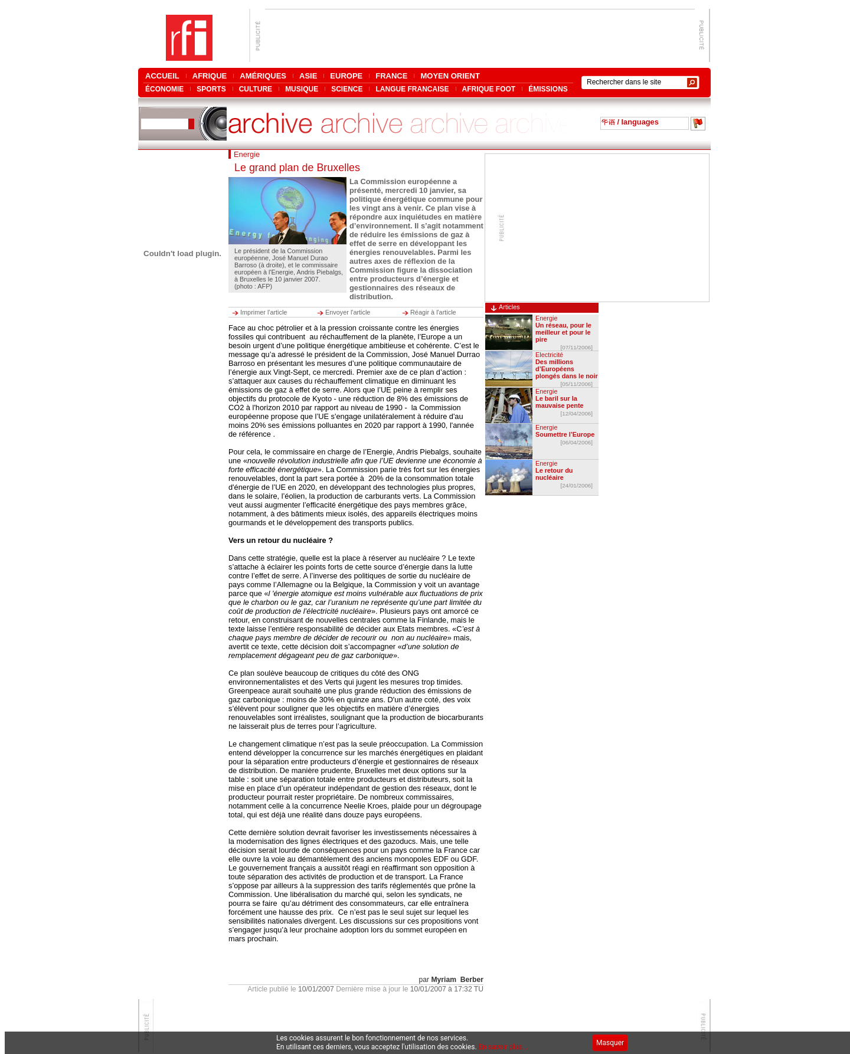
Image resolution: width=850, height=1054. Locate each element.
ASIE (308, 75)
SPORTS (211, 89)
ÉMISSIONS (548, 89)
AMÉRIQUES (263, 75)
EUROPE (346, 75)
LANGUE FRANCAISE (412, 89)
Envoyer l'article (347, 312)
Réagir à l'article (433, 312)
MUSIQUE (301, 89)
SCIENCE (346, 89)
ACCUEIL (162, 75)
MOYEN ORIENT (449, 75)
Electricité (549, 354)
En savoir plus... (503, 1047)
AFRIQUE (209, 75)
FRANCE (391, 75)
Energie (546, 318)
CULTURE (255, 89)
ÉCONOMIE (164, 89)
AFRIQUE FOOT (489, 89)
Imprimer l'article (263, 312)
